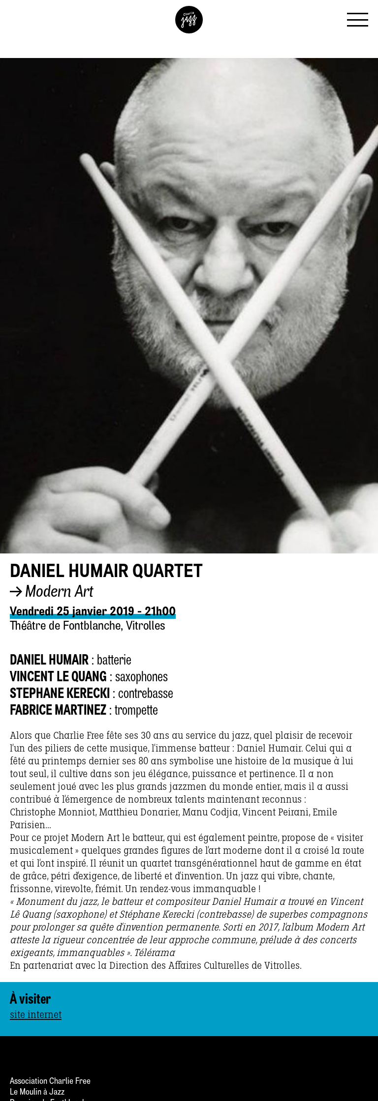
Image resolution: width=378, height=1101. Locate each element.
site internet (36, 1015)
